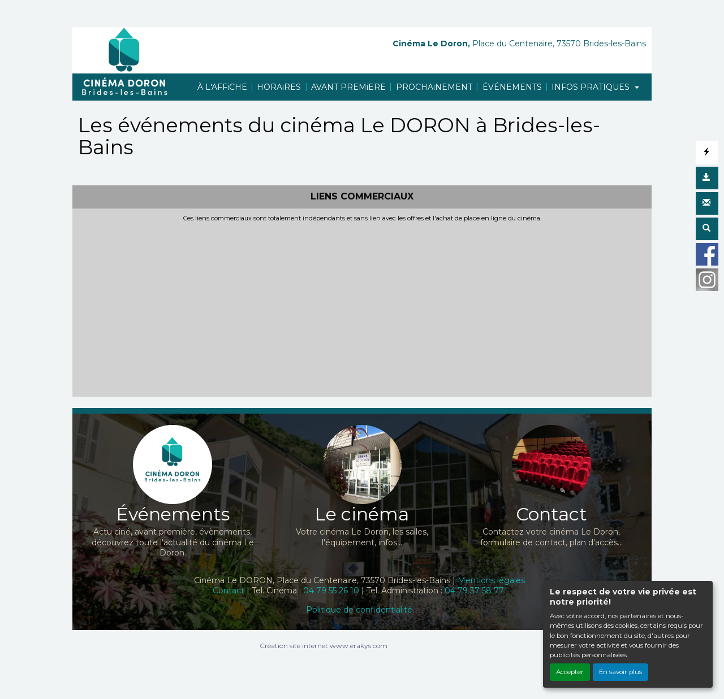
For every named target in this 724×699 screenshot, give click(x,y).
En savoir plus (620, 672)
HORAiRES (279, 87)
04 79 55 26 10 (331, 590)
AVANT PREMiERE (348, 87)
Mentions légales (491, 580)
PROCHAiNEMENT (434, 87)
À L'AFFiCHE (222, 87)
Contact (228, 590)
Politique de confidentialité (359, 610)
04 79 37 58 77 (474, 590)
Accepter (570, 672)
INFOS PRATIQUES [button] (591, 87)
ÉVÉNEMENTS (512, 87)
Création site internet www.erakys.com (323, 645)
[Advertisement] (362, 307)
